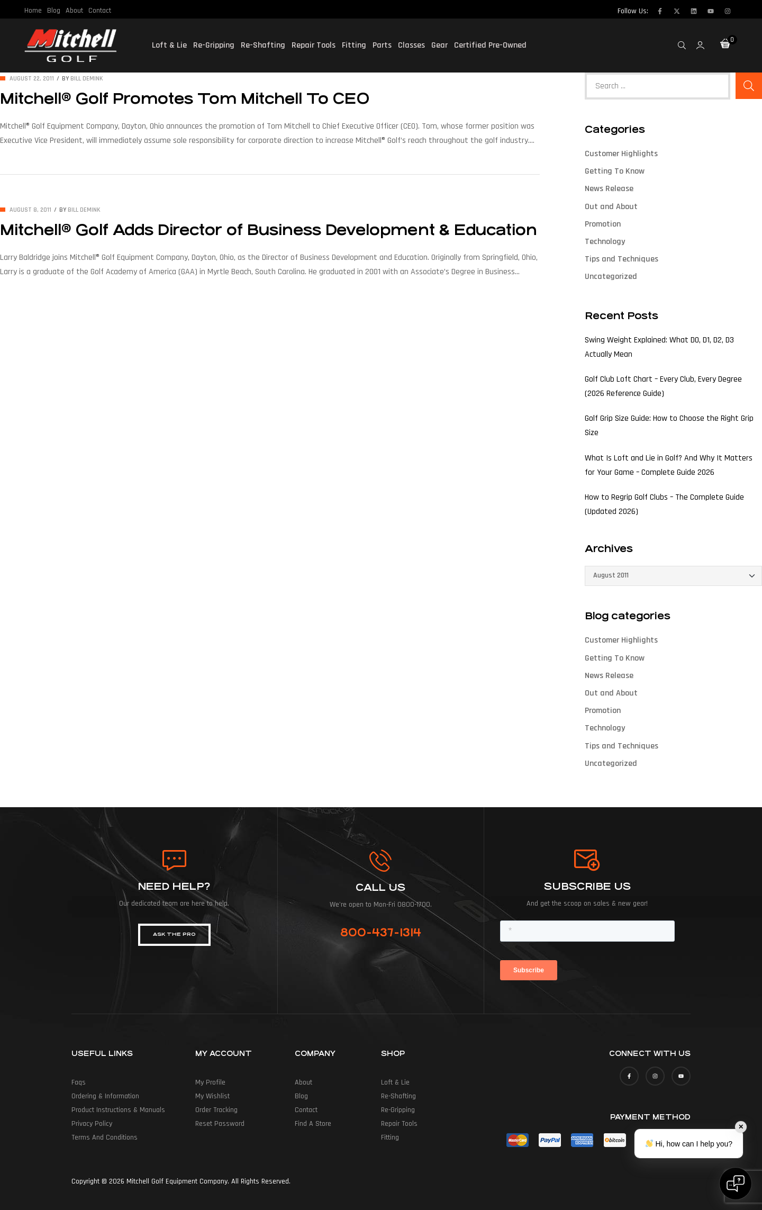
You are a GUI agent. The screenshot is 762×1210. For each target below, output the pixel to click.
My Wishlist (212, 1096)
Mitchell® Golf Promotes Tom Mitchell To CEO (184, 99)
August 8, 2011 (30, 210)
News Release (609, 188)
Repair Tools (313, 45)
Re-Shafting (263, 45)
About (74, 10)
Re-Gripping (213, 45)
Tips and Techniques (621, 259)
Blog (53, 10)
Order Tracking (216, 1110)
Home (33, 10)
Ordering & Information (105, 1096)
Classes (411, 45)
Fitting (354, 45)
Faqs (78, 1082)
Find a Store (313, 1123)
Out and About (611, 206)
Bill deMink (86, 79)
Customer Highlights (621, 153)
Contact (99, 10)
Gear (439, 45)
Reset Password (219, 1123)
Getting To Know (615, 171)
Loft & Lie (169, 45)
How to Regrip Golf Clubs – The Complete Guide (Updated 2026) (664, 504)
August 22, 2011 (32, 79)
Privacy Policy (91, 1123)
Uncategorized (611, 276)
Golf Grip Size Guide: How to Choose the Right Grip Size (669, 425)
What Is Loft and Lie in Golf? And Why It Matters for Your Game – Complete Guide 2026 (668, 465)
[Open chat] (735, 1183)
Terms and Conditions (104, 1137)
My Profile (210, 1082)
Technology (605, 241)
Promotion (603, 224)
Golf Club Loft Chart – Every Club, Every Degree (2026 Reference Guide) (663, 386)
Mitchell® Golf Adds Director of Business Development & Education (268, 230)
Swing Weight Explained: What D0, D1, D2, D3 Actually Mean (659, 347)
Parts (382, 45)
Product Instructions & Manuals (118, 1110)
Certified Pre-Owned (490, 45)
